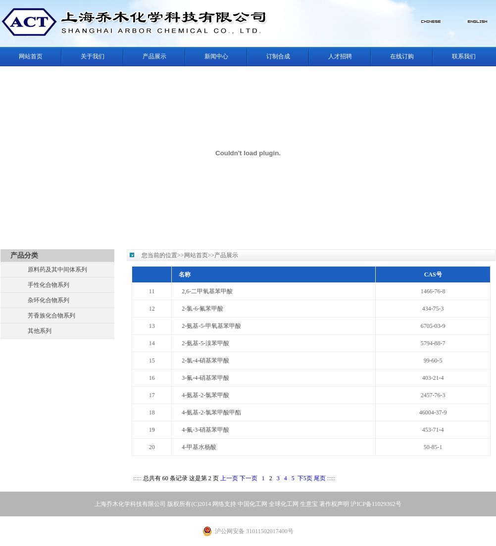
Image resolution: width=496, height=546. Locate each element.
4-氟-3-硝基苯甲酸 (205, 429)
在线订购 (402, 56)
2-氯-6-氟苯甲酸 (202, 308)
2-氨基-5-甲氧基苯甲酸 (211, 325)
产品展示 (154, 56)
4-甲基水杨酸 (199, 447)
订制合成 (278, 56)
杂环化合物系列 (48, 300)
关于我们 (92, 56)
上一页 (229, 478)
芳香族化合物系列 (51, 315)
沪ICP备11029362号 (375, 503)
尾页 (320, 478)
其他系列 (39, 330)
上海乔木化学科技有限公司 (130, 503)
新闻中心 (216, 56)
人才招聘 (340, 56)
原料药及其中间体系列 (57, 269)
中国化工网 (252, 503)
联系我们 (464, 56)
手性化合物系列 (48, 284)
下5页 (305, 478)
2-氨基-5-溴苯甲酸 (205, 343)
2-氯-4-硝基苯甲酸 (205, 360)
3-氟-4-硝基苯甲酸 (205, 377)
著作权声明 (334, 503)
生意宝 (309, 503)
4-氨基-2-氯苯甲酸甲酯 (211, 412)
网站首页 (31, 56)
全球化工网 (283, 503)
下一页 (248, 478)
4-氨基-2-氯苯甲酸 (205, 395)
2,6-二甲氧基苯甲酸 (207, 291)
